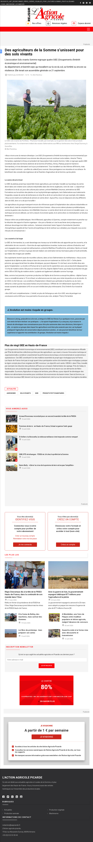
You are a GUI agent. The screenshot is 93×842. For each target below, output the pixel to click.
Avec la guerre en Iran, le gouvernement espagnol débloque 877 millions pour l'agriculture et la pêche (65, 594)
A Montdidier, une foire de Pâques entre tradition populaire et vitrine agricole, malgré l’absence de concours (75, 618)
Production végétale (56, 810)
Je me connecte (25, 544)
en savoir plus (47, 701)
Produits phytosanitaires (53, 393)
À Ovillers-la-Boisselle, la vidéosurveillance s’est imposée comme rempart (48, 437)
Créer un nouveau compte (25, 536)
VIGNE (3, 4)
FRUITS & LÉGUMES (68, 1)
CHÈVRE (31, 1)
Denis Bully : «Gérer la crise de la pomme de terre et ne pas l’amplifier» (46, 465)
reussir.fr (4, 1)
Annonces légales (59, 23)
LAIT (10, 1)
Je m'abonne (46, 737)
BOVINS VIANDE (18, 1)
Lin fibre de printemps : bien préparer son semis (30, 631)
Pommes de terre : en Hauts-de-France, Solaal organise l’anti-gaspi (45, 426)
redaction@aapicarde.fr (11, 825)
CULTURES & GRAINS (54, 1)
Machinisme (53, 813)
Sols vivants (25, 393)
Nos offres (36, 23)
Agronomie (11, 393)
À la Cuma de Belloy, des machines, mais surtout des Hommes (30, 617)
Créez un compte (68, 544)
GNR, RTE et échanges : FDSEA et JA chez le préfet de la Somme (43, 454)
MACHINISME (10, 4)
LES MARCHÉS (20, 4)
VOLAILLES (38, 1)
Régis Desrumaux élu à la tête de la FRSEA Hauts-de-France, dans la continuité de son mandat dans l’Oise (23, 594)
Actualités (11, 389)
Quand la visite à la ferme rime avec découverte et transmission (75, 632)
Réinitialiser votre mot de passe (25, 539)
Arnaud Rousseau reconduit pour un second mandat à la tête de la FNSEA (47, 416)
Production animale (11, 813)
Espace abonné (84, 23)
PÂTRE (26, 1)
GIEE (36, 393)
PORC (45, 1)
